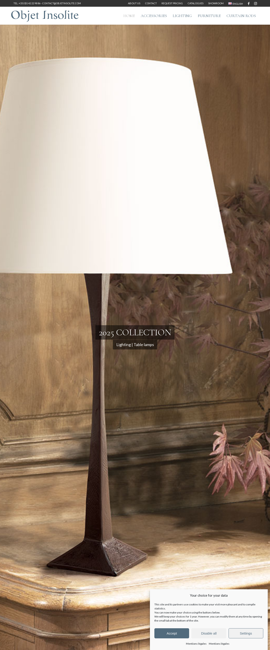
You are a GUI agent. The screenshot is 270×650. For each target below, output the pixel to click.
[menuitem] (134, 3)
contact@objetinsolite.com (61, 3)
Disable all (208, 633)
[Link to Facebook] (248, 3)
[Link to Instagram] (255, 3)
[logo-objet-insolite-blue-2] (44, 16)
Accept (172, 633)
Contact (151, 3)
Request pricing (172, 3)
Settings (246, 633)
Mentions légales (196, 643)
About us (134, 3)
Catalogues (195, 3)
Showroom (216, 3)
